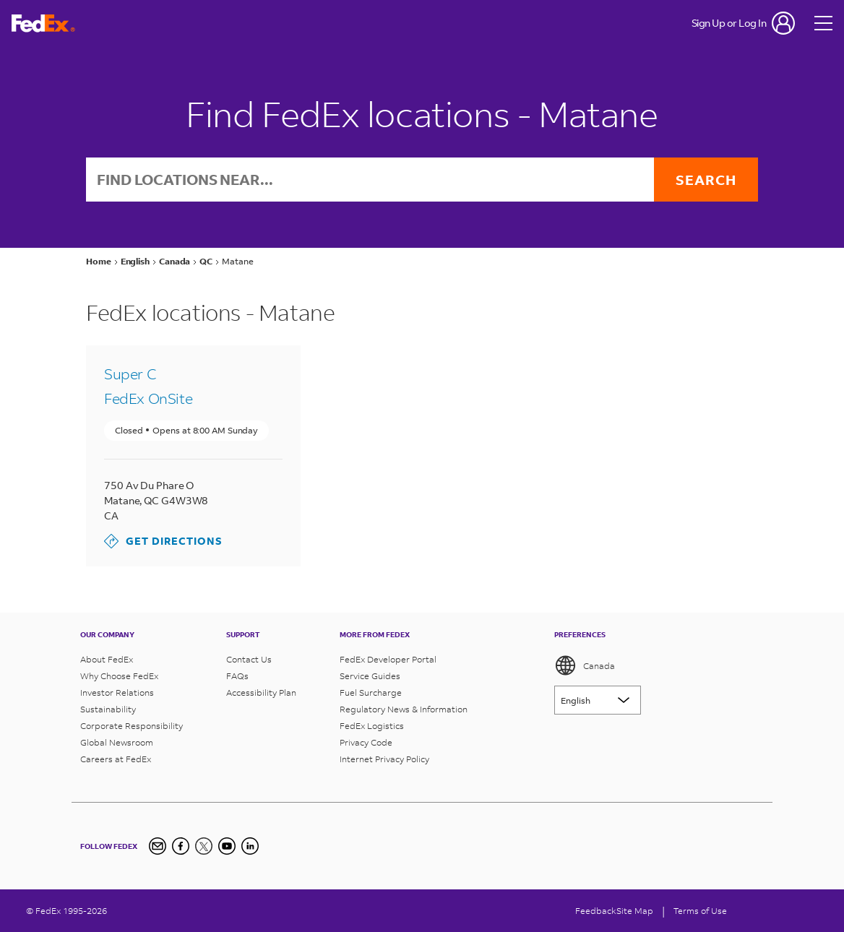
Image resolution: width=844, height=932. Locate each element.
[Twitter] (203, 846)
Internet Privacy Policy (384, 759)
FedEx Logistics (372, 725)
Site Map (634, 910)
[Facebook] (180, 846)
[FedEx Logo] (43, 23)
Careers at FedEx (115, 759)
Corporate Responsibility (131, 725)
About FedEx (106, 659)
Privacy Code (366, 742)
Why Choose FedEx (119, 675)
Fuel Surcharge (371, 692)
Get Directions (163, 541)
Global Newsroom (116, 742)
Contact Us (249, 659)
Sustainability (108, 709)
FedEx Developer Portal (388, 659)
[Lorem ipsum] (597, 700)
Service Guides (370, 675)
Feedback (595, 910)
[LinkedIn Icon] (250, 846)
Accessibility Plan (261, 692)
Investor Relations (117, 692)
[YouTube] (227, 846)
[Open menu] (824, 23)
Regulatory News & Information (404, 709)
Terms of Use (700, 910)
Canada (584, 665)
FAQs (237, 675)
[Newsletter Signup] (157, 846)
